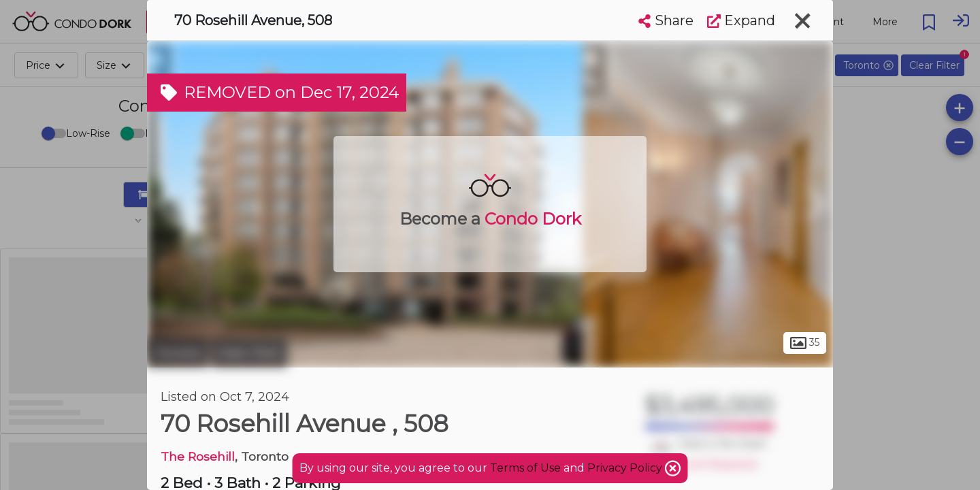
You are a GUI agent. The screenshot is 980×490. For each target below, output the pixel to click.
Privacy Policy (626, 467)
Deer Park (249, 352)
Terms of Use (525, 467)
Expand (741, 20)
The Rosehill (198, 456)
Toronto (177, 352)
